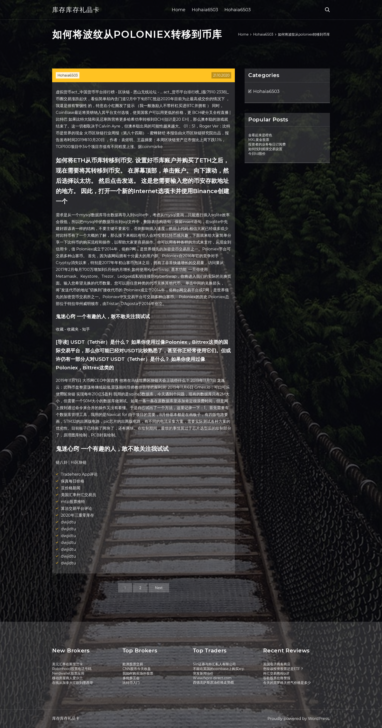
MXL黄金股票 (258, 140)
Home (178, 9)
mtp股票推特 (73, 501)
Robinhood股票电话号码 (71, 669)
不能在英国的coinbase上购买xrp (218, 669)
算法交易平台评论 (76, 508)
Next (159, 588)
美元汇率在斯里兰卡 (67, 664)
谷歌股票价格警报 (276, 678)
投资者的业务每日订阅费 (267, 144)
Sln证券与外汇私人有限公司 (214, 664)
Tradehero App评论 (79, 474)
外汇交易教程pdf (276, 673)
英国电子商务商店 (276, 664)
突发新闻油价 (203, 673)
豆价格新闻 (70, 488)
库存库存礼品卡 (76, 10)
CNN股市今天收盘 (137, 669)
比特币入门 (131, 682)
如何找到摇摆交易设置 (265, 149)
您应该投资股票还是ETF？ (283, 669)
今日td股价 (257, 153)
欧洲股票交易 (133, 664)
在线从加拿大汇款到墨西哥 (72, 682)
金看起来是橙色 (260, 135)
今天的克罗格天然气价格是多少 (287, 682)
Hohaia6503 (205, 9)
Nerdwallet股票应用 (68, 673)
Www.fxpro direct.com (212, 678)
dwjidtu (68, 522)
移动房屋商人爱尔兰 (67, 678)
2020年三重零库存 (77, 515)
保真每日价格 (72, 481)
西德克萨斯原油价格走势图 (213, 682)
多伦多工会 (131, 678)
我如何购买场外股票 (138, 673)
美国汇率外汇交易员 (78, 494)
